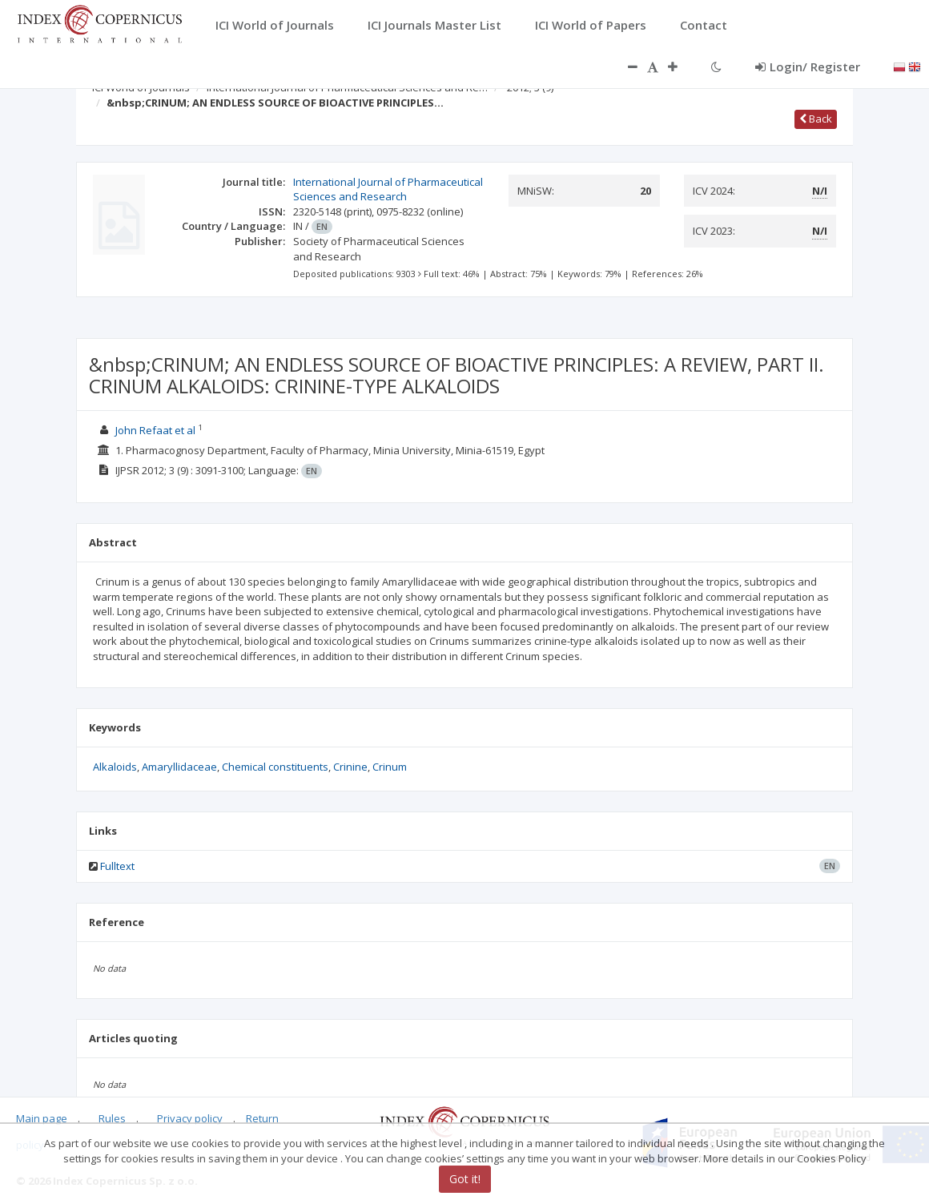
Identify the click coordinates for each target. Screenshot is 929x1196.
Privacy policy (190, 1118)
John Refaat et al (156, 430)
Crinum (389, 766)
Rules (112, 1118)
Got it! (465, 1178)
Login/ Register (807, 66)
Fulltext (117, 866)
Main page (41, 1118)
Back (815, 118)
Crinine (350, 766)
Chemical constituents (275, 766)
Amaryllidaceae (179, 766)
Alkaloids (115, 766)
